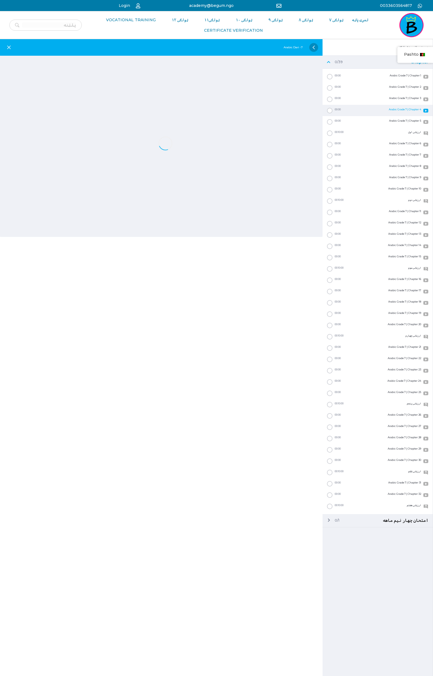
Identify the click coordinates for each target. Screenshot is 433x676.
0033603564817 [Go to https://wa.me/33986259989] (395, 4)
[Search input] (50, 23)
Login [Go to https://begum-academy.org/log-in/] (124, 4)
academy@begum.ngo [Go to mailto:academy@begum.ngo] (211, 4)
